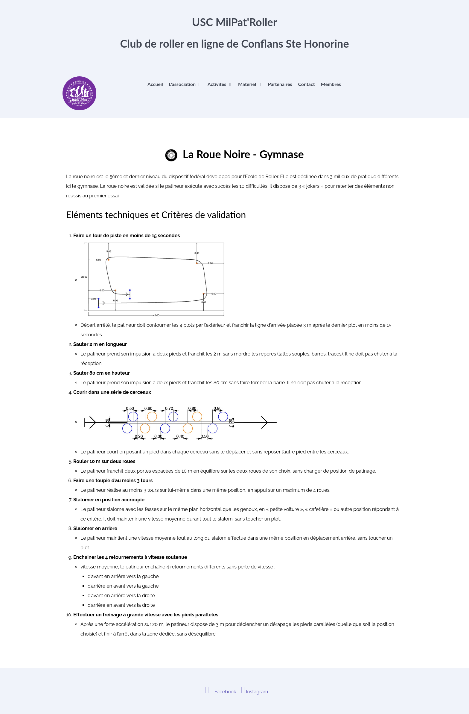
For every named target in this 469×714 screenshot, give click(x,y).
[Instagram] (254, 691)
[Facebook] (219, 691)
